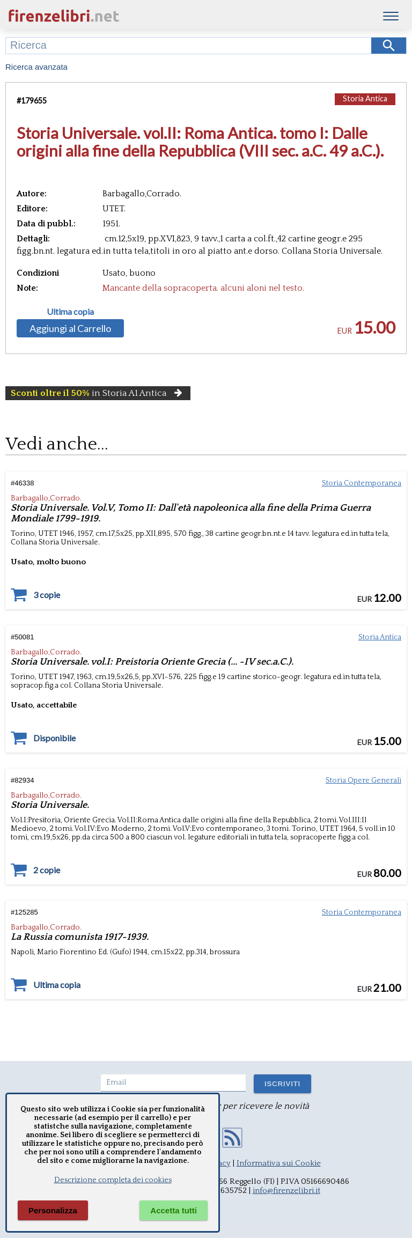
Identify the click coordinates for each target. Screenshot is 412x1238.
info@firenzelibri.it (286, 1190)
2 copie (46, 870)
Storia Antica (365, 98)
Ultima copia (70, 311)
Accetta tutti (173, 1210)
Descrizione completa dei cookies (113, 1180)
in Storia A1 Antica (98, 393)
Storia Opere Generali (363, 780)
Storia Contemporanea (361, 483)
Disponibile (54, 738)
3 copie (46, 595)
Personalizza (52, 1210)
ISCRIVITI (282, 1084)
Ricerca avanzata (36, 66)
